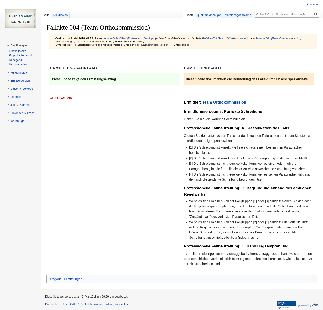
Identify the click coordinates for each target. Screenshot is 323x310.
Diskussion (134, 38)
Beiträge (148, 38)
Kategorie (55, 279)
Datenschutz (53, 304)
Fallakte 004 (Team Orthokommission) (225, 38)
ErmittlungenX (74, 279)
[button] (18, 45)
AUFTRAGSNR (61, 98)
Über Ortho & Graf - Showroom (82, 304)
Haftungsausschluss (116, 304)
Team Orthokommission (224, 102)
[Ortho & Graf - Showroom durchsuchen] (287, 14)
